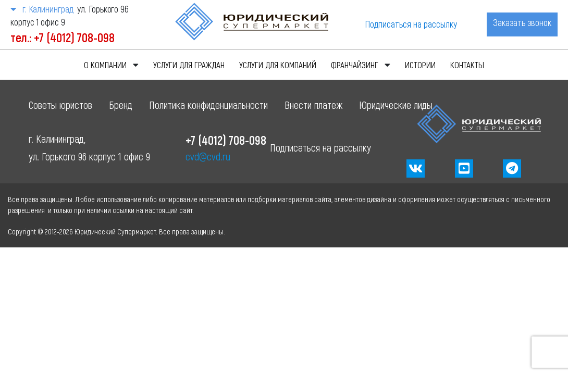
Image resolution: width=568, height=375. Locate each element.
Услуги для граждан (189, 64)
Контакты (467, 64)
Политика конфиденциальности (208, 104)
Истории (420, 64)
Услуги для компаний (277, 64)
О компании (105, 64)
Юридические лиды (396, 104)
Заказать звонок (522, 22)
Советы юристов (60, 104)
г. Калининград (41, 9)
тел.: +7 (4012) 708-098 (62, 37)
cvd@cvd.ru (208, 156)
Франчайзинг (354, 64)
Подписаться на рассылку (411, 24)
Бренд (120, 104)
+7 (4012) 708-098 (226, 139)
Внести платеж (313, 104)
